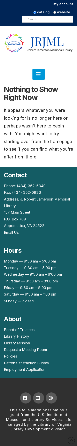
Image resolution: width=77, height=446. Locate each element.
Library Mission (17, 343)
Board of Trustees (19, 330)
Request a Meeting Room (25, 349)
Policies (10, 356)
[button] (38, 74)
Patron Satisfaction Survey (26, 363)
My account (63, 4)
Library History (16, 336)
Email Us (11, 232)
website (61, 12)
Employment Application (24, 369)
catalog (41, 12)
